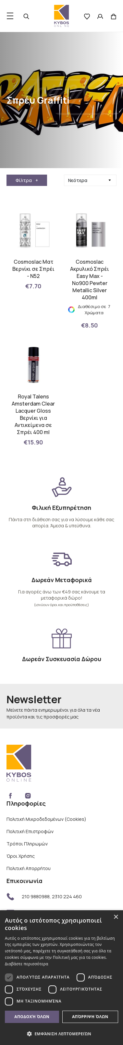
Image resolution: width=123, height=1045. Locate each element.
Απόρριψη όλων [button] (90, 1016)
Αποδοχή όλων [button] (31, 1016)
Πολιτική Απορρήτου (28, 868)
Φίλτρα (27, 180)
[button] (61, 1034)
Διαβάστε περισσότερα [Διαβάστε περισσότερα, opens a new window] (26, 964)
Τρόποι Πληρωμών (27, 844)
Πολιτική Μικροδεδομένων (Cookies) (46, 819)
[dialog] (61, 977)
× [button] (115, 917)
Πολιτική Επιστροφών (30, 831)
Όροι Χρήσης (20, 856)
